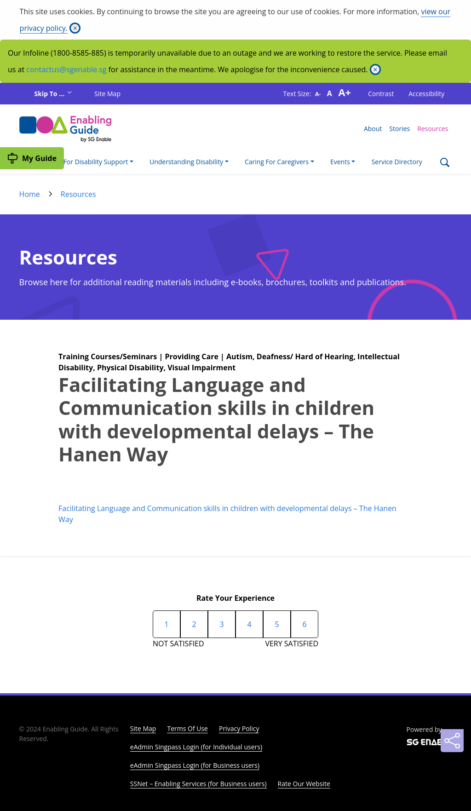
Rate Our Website (304, 783)
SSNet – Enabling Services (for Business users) (198, 783)
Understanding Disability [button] (186, 161)
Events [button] (340, 161)
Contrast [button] (381, 93)
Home (29, 194)
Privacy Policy (239, 728)
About (373, 128)
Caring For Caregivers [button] (277, 161)
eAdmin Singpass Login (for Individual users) (196, 746)
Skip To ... (50, 93)
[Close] (74, 28)
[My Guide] (32, 158)
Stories (399, 128)
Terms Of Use (187, 728)
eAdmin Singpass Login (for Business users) (194, 765)
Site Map (107, 93)
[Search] (444, 163)
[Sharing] (452, 740)
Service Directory (397, 161)
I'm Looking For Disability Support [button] (77, 161)
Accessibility (426, 93)
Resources (432, 128)
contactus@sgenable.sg (66, 69)
